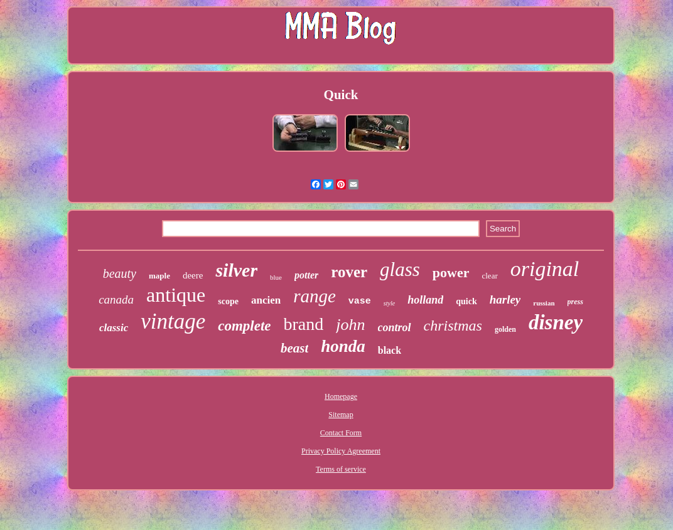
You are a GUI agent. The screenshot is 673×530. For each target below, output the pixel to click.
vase (359, 301)
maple (159, 275)
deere (193, 275)
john (350, 324)
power (451, 272)
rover (349, 271)
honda (343, 346)
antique (175, 295)
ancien (266, 300)
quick (466, 301)
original (544, 268)
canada (116, 299)
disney (556, 322)
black (389, 350)
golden (505, 329)
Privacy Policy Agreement (340, 451)
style (389, 303)
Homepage (341, 396)
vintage (173, 321)
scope (228, 301)
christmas (453, 325)
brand (304, 324)
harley (505, 299)
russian (543, 303)
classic (113, 328)
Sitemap (340, 414)
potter (306, 275)
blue (276, 277)
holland (425, 300)
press (575, 301)
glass (400, 269)
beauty (119, 273)
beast (294, 348)
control (394, 327)
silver (236, 270)
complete (244, 326)
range (314, 296)
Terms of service (341, 469)
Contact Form (341, 432)
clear (489, 275)
